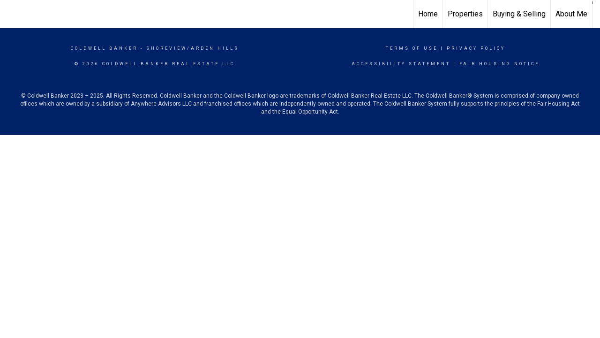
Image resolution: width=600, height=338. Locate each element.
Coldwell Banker (104, 48)
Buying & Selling (519, 13)
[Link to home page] (12, 14)
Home (428, 13)
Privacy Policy (476, 48)
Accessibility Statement (401, 63)
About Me (571, 13)
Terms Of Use (412, 48)
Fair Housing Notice (499, 63)
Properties (465, 13)
